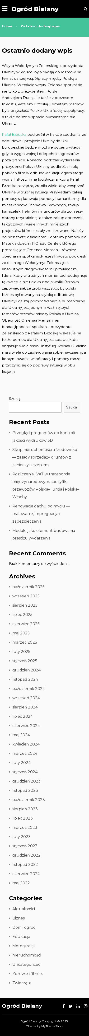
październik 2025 (28, 587)
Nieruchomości (26, 955)
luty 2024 (21, 762)
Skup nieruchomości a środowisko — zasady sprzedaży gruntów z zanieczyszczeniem (44, 457)
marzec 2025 (24, 642)
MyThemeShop (51, 1026)
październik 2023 (28, 799)
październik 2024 (28, 688)
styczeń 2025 (24, 661)
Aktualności (23, 909)
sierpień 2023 (25, 809)
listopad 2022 (25, 864)
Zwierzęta (21, 983)
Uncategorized (26, 964)
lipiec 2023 (22, 818)
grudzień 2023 (26, 781)
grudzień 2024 (26, 670)
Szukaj (14, 398)
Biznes (18, 918)
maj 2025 (21, 633)
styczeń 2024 (24, 772)
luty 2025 (21, 651)
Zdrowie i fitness (27, 973)
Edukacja (21, 936)
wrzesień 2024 (26, 698)
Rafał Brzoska (14, 134)
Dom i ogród (24, 927)
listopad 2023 (25, 790)
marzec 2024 (24, 753)
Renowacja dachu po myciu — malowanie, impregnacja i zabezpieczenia (41, 514)
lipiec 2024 (22, 716)
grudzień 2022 (26, 855)
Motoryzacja (24, 946)
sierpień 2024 (25, 707)
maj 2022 (21, 883)
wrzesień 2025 (26, 596)
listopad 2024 (25, 679)
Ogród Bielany (35, 9)
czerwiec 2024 (26, 725)
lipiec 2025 (22, 614)
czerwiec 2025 (26, 624)
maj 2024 (21, 735)
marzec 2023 (24, 827)
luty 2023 (21, 836)
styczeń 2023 (24, 846)
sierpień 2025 (24, 605)
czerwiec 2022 (26, 874)
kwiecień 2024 (26, 744)
